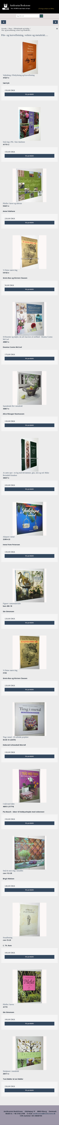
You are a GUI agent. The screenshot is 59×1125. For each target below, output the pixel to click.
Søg (41, 16)
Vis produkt (29, 94)
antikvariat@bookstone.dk (44, 1113)
